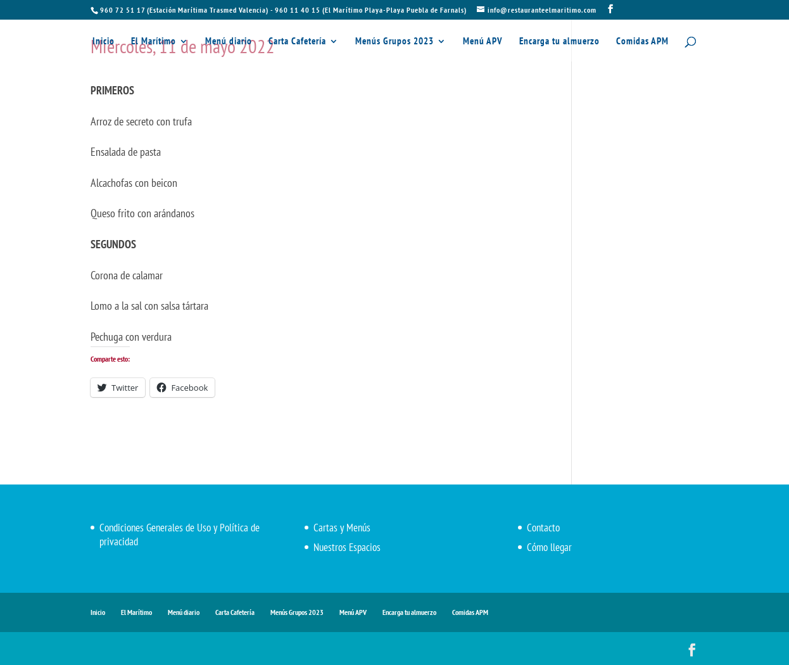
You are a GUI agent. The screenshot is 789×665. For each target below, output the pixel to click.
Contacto (543, 528)
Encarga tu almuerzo (559, 42)
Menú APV (483, 42)
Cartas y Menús (341, 528)
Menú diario (228, 42)
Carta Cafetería (297, 42)
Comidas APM (642, 42)
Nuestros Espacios (347, 547)
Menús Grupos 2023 (394, 42)
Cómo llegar (549, 547)
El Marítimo (153, 42)
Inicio (103, 42)
